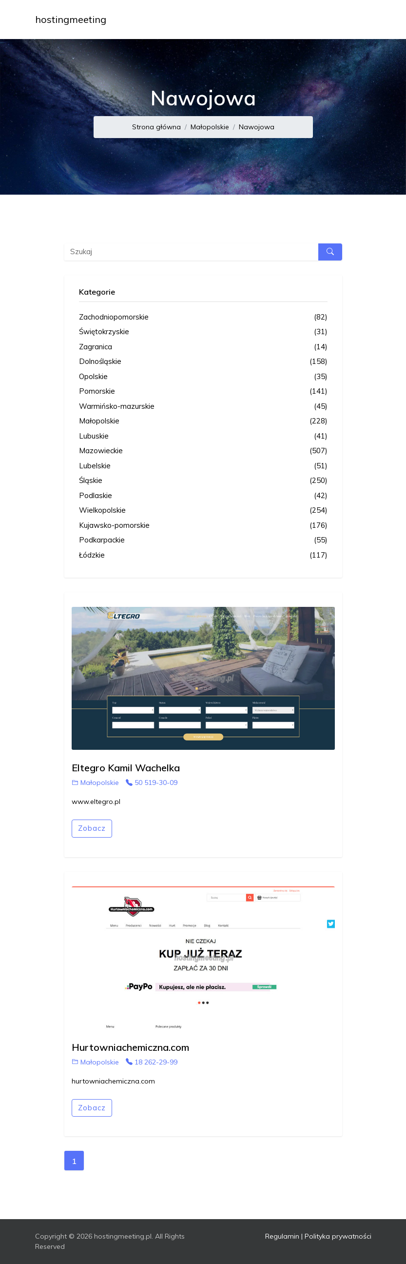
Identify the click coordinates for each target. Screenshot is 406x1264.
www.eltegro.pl (96, 801)
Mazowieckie (203, 451)
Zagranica (203, 347)
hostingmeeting (70, 19)
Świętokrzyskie (203, 332)
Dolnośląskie (203, 361)
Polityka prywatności (338, 1236)
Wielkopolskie (203, 510)
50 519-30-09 (151, 782)
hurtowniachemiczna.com (113, 1081)
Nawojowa (256, 126)
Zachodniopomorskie (203, 317)
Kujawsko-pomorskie (203, 525)
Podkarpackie (203, 540)
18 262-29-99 (151, 1062)
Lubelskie (203, 466)
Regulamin (282, 1236)
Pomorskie (203, 391)
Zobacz (92, 828)
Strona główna (156, 126)
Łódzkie (203, 555)
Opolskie (203, 376)
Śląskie (203, 480)
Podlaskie (203, 496)
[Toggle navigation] (357, 19)
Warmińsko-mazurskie (203, 406)
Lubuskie (203, 436)
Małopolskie (210, 126)
